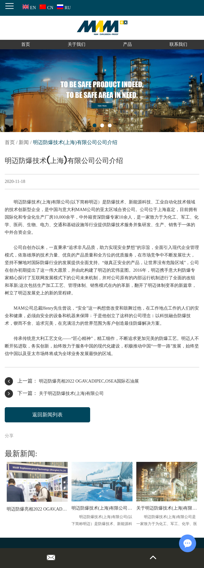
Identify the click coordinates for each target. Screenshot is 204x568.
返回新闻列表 (47, 414)
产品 (127, 44)
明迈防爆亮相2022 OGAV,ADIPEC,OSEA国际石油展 (89, 381)
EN (28, 7)
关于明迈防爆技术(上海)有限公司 (71, 393)
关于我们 (76, 44)
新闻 (24, 142)
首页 (25, 44)
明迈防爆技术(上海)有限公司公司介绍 (75, 142)
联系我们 (178, 44)
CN (45, 7)
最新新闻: (21, 454)
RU (63, 7)
